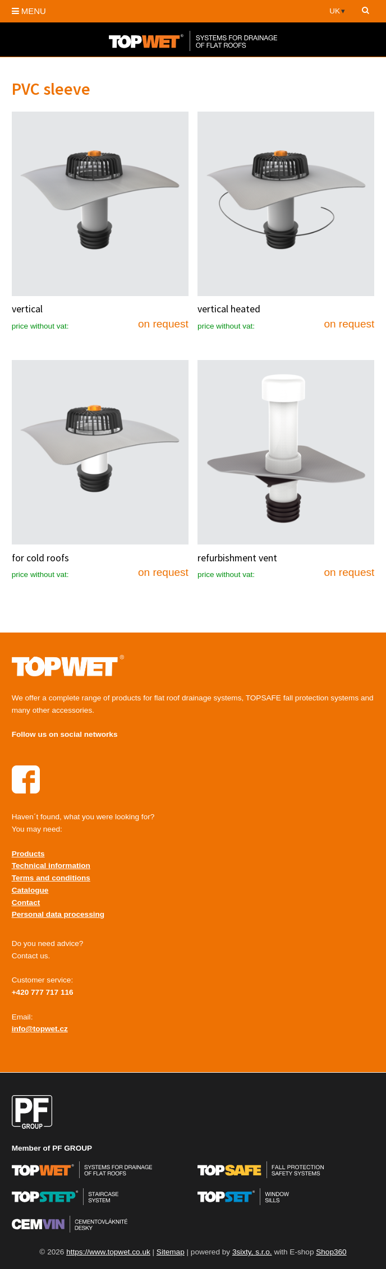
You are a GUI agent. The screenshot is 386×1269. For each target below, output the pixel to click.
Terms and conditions (51, 878)
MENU (29, 11)
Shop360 (331, 1252)
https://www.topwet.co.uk (108, 1252)
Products (28, 854)
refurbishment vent (237, 558)
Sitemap (171, 1252)
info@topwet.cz (40, 1029)
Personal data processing (58, 914)
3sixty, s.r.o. (252, 1252)
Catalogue (30, 890)
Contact (26, 902)
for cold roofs (40, 558)
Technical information (51, 865)
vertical (27, 309)
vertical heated (228, 309)
